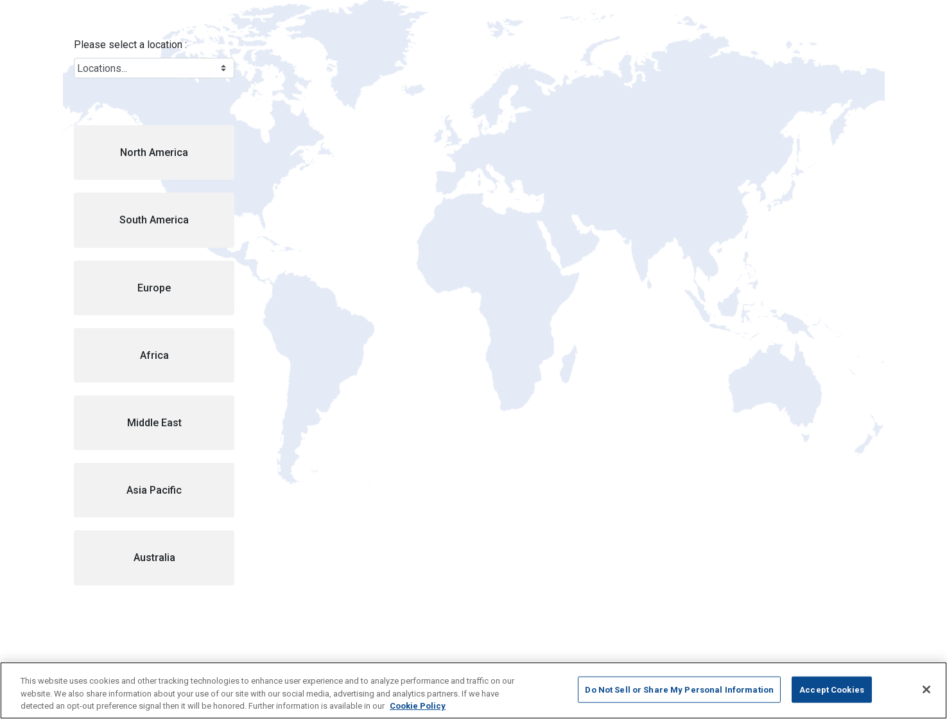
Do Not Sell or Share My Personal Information (679, 689)
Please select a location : (130, 45)
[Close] (926, 689)
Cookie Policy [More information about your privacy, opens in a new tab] (418, 706)
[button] (154, 152)
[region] (473, 690)
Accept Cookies (831, 689)
